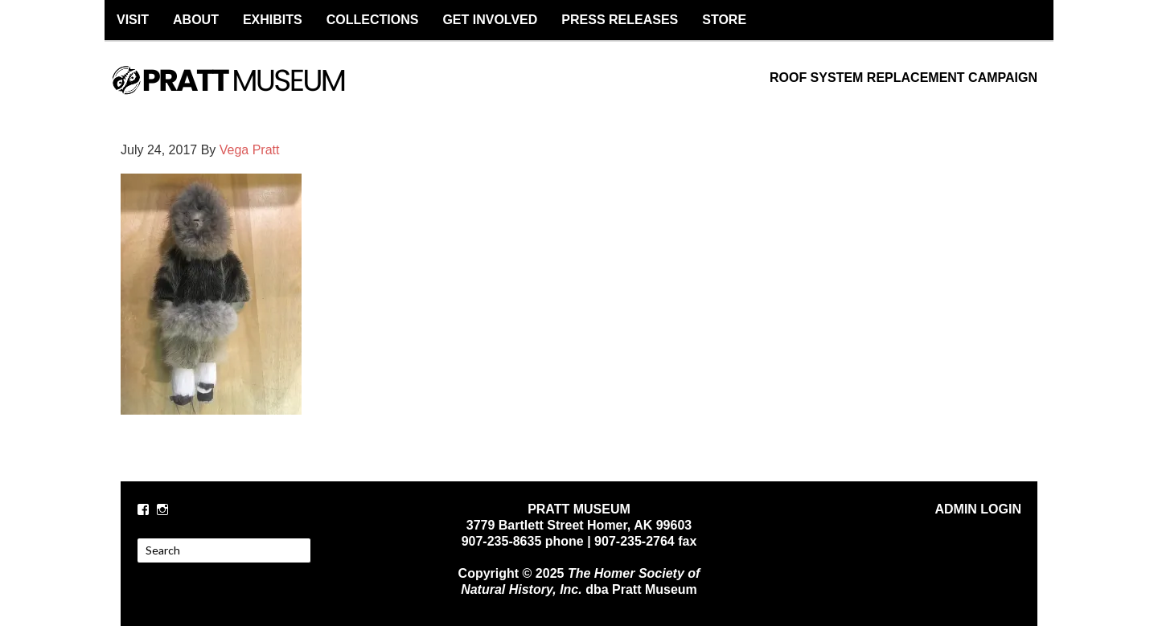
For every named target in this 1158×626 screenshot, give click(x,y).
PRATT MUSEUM (245, 94)
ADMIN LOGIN (977, 509)
